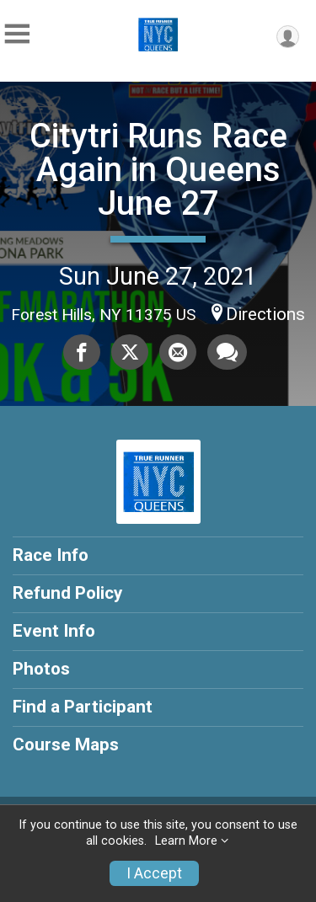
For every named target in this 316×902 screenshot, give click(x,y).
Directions (265, 314)
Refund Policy (67, 593)
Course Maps (66, 744)
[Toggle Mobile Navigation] (17, 34)
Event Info (54, 631)
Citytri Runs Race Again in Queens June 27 (158, 169)
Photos (41, 669)
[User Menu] (287, 36)
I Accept (154, 873)
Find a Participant (83, 707)
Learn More (186, 841)
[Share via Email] (177, 352)
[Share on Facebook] (81, 352)
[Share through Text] (227, 352)
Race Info (50, 555)
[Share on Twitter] (129, 352)
